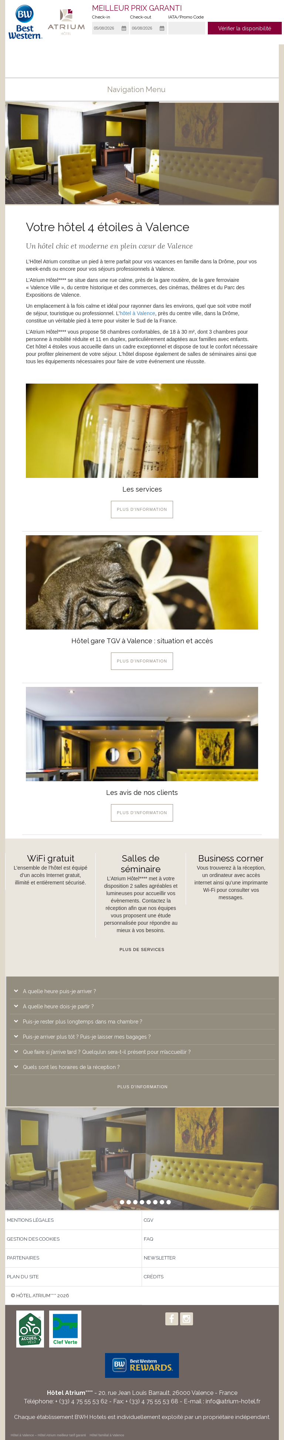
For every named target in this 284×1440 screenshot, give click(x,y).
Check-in (101, 17)
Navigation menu (142, 89)
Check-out (140, 17)
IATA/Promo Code (186, 17)
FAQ (148, 1239)
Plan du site (23, 1276)
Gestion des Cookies (33, 1239)
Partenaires (23, 1258)
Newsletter (160, 1258)
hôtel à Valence (137, 313)
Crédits (153, 1276)
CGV (148, 1220)
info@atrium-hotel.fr (233, 1401)
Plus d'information (142, 509)
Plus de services (142, 949)
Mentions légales (30, 1220)
